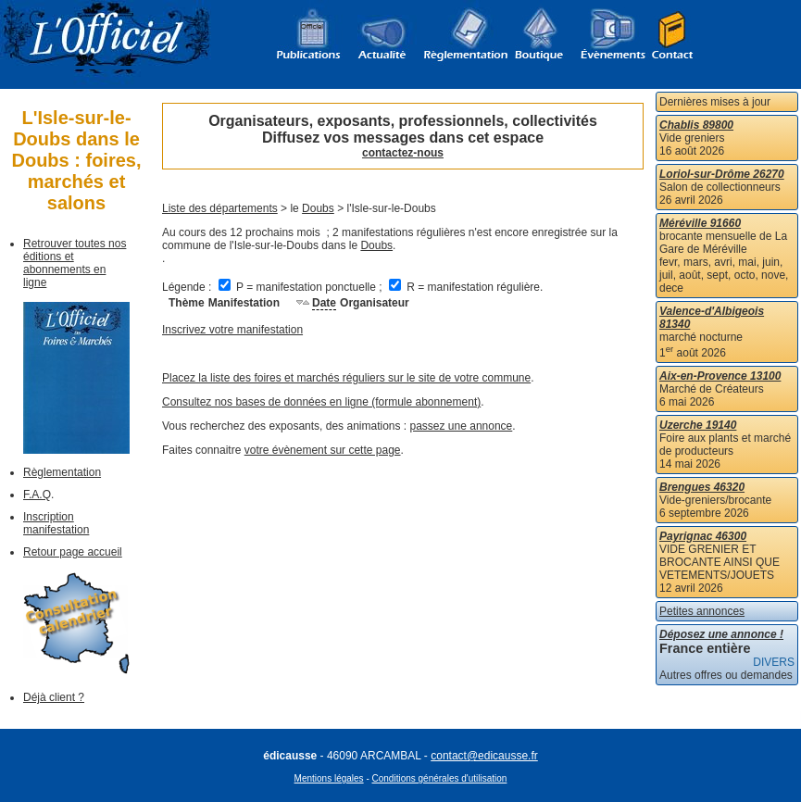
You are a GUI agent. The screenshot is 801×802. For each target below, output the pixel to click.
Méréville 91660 (700, 223)
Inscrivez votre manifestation (232, 329)
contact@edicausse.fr (484, 755)
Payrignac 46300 (702, 536)
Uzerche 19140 (697, 425)
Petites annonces (702, 611)
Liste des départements (220, 208)
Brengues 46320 (702, 487)
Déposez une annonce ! (721, 634)
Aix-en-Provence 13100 (720, 376)
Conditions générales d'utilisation (439, 778)
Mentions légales (329, 778)
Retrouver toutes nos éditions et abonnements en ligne (74, 263)
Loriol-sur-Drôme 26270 (721, 174)
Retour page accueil (72, 551)
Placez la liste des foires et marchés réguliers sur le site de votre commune (346, 377)
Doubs (318, 208)
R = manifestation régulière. (466, 287)
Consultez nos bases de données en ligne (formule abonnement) (321, 401)
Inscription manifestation (56, 523)
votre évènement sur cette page (322, 450)
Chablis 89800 (696, 125)
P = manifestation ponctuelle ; (302, 287)
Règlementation (62, 472)
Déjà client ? (53, 697)
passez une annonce (461, 426)
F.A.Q (37, 494)
